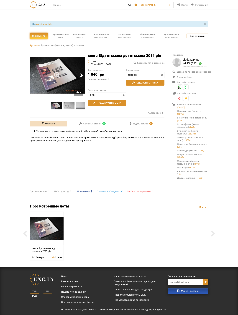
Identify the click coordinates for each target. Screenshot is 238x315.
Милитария (186, 167)
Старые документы (190, 150)
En (47, 291)
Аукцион (34, 45)
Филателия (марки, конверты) (192, 145)
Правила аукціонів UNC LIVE (130, 294)
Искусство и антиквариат (190, 155)
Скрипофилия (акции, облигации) (188, 125)
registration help (44, 24)
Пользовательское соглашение (131, 300)
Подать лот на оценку (73, 291)
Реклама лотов (69, 281)
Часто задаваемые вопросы (130, 276)
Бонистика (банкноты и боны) (192, 119)
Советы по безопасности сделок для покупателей (135, 283)
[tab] (48, 123)
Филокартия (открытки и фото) (190, 139)
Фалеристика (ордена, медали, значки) (188, 162)
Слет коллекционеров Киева (77, 302)
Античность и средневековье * (192, 172)
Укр (34, 291)
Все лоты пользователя (189, 106)
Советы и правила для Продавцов (133, 289)
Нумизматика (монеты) (189, 112)
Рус (34, 296)
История (80, 45)
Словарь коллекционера (75, 297)
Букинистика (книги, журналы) (57, 45)
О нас (64, 276)
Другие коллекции (190, 178)
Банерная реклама (71, 286)
